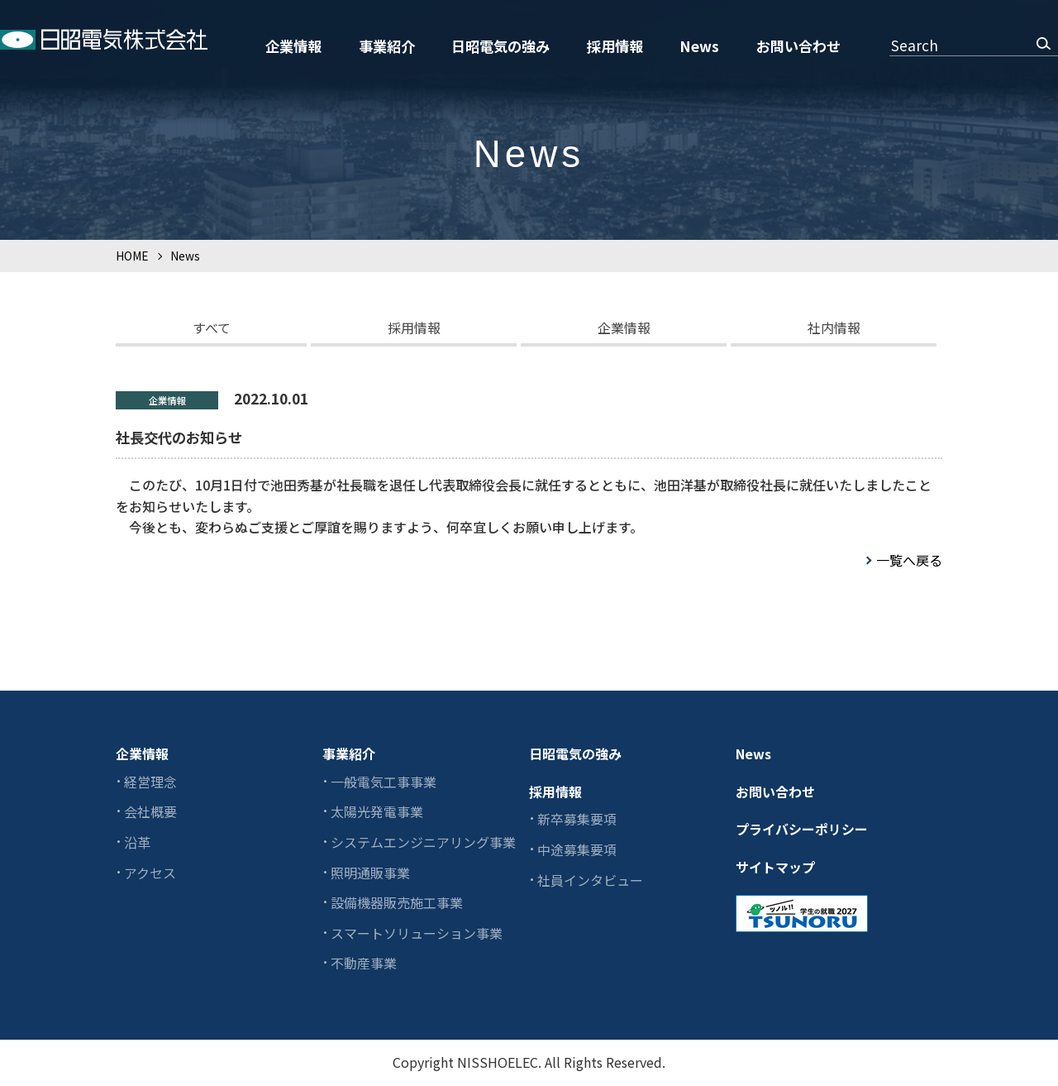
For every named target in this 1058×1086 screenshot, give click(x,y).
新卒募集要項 (577, 819)
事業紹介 (387, 46)
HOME (132, 255)
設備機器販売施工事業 (397, 902)
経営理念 (150, 782)
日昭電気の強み (500, 46)
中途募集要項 (577, 849)
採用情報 (615, 46)
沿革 (137, 842)
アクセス (150, 873)
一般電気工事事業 (383, 782)
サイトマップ (775, 867)
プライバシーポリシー (802, 829)
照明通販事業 (370, 873)
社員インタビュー (590, 880)
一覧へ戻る (909, 560)
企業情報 (293, 46)
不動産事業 (364, 963)
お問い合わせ (798, 46)
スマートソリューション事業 (417, 933)
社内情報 (834, 327)
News (699, 46)
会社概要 (150, 811)
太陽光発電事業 (377, 811)
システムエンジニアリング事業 (423, 842)
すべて (212, 327)
